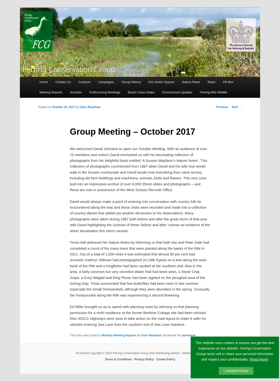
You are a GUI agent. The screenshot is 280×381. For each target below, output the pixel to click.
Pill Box (228, 82)
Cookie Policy (165, 359)
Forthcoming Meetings (104, 92)
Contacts (84, 82)
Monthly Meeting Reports (119, 335)
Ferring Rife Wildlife (213, 92)
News (212, 82)
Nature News (191, 82)
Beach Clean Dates (141, 92)
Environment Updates (177, 92)
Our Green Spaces (161, 82)
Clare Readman (90, 107)
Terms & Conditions (118, 359)
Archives (76, 92)
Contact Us (63, 82)
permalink (189, 335)
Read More (258, 359)
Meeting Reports (50, 92)
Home (43, 82)
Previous (220, 107)
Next (237, 107)
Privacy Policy (144, 359)
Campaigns (106, 82)
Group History (131, 82)
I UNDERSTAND (236, 371)
